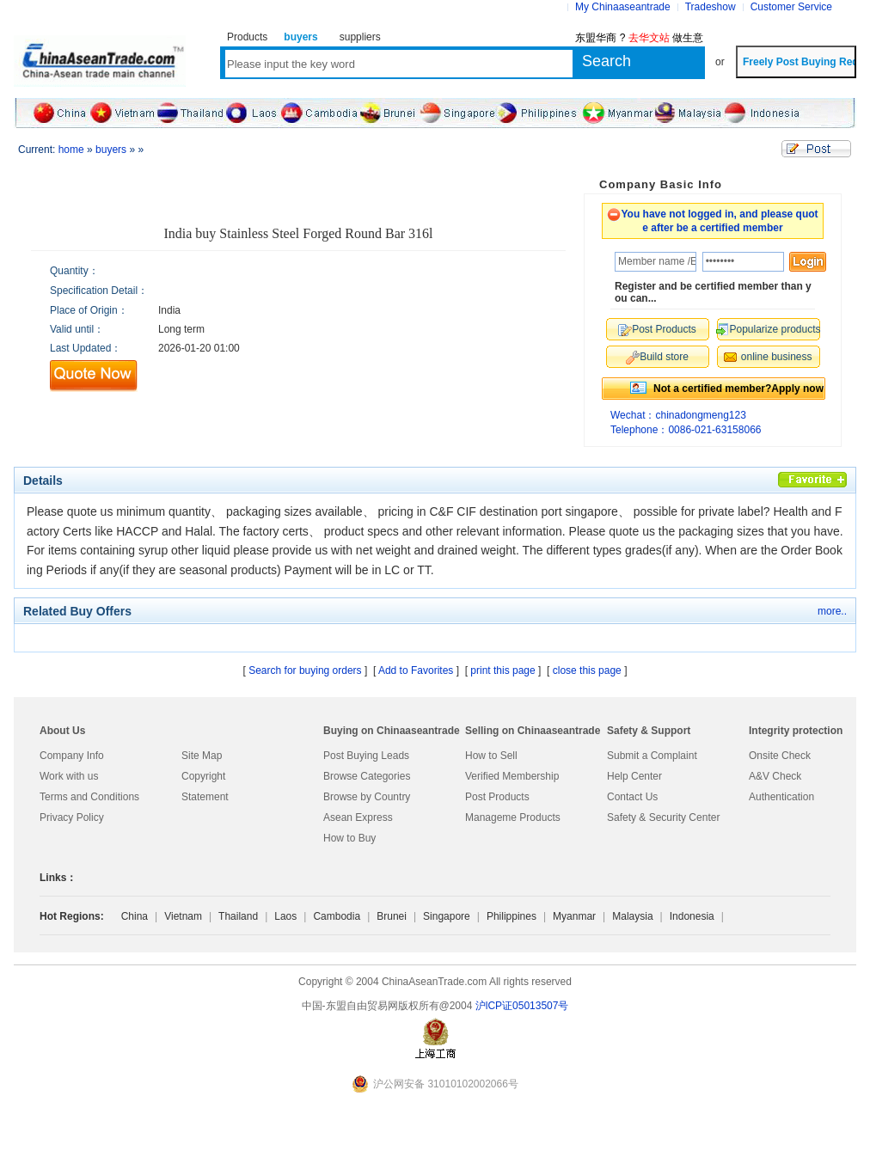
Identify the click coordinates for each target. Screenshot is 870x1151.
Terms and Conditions (89, 797)
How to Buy (349, 838)
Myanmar (574, 916)
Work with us (69, 776)
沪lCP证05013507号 (522, 1006)
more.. (832, 611)
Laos (285, 916)
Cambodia (336, 916)
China (134, 916)
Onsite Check (780, 756)
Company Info (72, 756)
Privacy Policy (72, 817)
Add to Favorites (415, 670)
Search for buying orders (304, 670)
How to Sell (491, 756)
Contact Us (632, 797)
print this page (502, 670)
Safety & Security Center (663, 817)
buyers (110, 150)
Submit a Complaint (652, 756)
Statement (205, 797)
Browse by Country (366, 797)
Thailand (238, 916)
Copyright (203, 776)
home (71, 150)
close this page (587, 670)
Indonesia (692, 916)
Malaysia (632, 916)
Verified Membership (512, 776)
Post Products (497, 797)
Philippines (511, 916)
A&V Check (775, 776)
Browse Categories (366, 776)
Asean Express (358, 817)
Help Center (634, 776)
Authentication (781, 797)
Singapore (446, 916)
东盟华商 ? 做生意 (639, 38)
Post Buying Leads (366, 756)
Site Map (201, 756)
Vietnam (183, 916)
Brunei (392, 916)
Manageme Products (513, 817)
